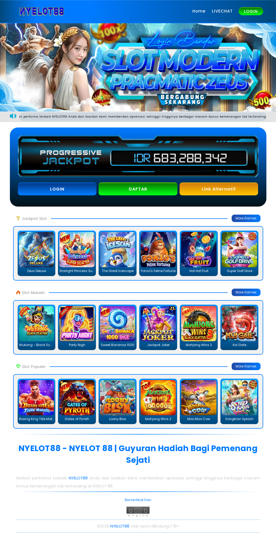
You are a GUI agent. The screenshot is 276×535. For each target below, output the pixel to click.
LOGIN (251, 11)
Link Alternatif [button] (219, 189)
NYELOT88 (79, 478)
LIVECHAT (222, 11)
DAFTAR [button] (138, 189)
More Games (246, 218)
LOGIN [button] (57, 189)
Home (198, 11)
